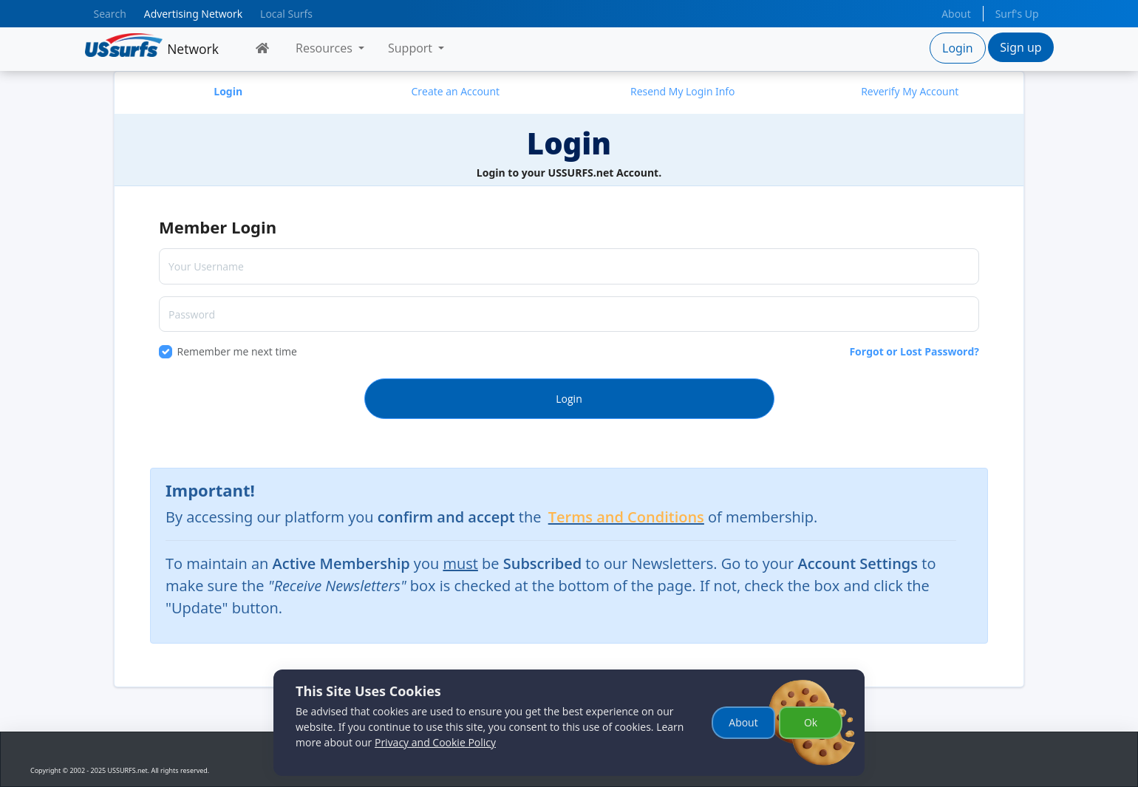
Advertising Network (193, 14)
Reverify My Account (909, 91)
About (955, 14)
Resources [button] (325, 48)
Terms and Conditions (626, 517)
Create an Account (455, 91)
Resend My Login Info (682, 91)
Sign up (1020, 47)
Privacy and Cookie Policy (435, 742)
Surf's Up (1017, 14)
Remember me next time (237, 351)
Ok (810, 722)
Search (110, 14)
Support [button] (411, 48)
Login (957, 48)
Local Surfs (286, 14)
